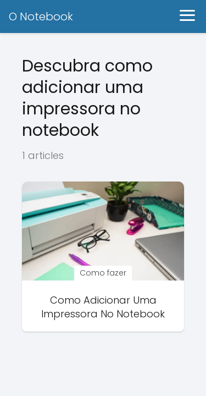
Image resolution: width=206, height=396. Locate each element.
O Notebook (41, 16)
